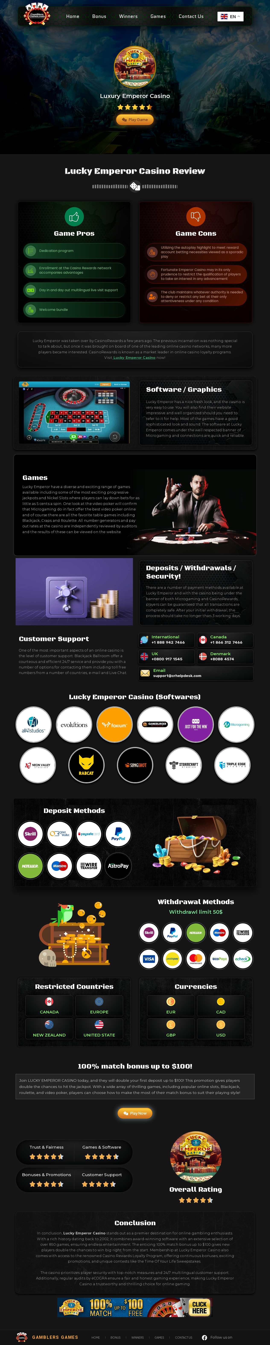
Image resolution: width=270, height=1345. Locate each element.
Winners (128, 16)
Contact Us (191, 16)
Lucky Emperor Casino (135, 358)
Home (72, 16)
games (158, 16)
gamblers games (55, 1337)
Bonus (99, 16)
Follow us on (221, 1337)
